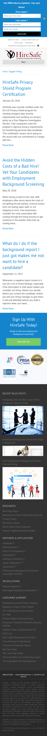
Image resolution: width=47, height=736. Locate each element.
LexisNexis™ (9, 555)
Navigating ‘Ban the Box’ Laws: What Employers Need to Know (21, 401)
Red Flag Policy (10, 511)
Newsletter (29, 43)
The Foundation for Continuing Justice (22, 657)
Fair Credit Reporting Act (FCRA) (19, 637)
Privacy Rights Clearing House (18, 618)
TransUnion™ (9, 567)
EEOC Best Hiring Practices (16, 527)
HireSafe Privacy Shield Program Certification (18, 88)
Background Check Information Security (22, 515)
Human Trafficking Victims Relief (19, 530)
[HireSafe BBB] (9, 359)
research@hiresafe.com (30, 40)
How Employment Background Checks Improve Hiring (22, 462)
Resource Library (11, 523)
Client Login (18, 43)
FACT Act (7, 633)
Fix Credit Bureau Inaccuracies (18, 611)
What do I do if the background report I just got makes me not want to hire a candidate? (23, 255)
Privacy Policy (10, 519)
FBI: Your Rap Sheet (13, 653)
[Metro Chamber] (23, 373)
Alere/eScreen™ (11, 547)
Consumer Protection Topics (17, 645)
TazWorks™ (9, 543)
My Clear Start (10, 649)
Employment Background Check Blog (21, 46)
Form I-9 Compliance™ (14, 551)
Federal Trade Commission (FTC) (19, 629)
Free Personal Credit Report (17, 641)
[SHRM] (9, 373)
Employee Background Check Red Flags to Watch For (23, 441)
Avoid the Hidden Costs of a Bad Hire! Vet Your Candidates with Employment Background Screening (23, 172)
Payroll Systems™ (12, 586)
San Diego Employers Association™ (21, 590)
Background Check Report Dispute (20, 603)
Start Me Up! (23, 342)
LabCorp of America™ (14, 559)
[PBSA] (23, 359)
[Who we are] (37, 359)
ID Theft (7, 614)
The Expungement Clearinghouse (19, 661)
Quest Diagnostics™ (13, 563)
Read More (8, 145)
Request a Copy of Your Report (18, 607)
